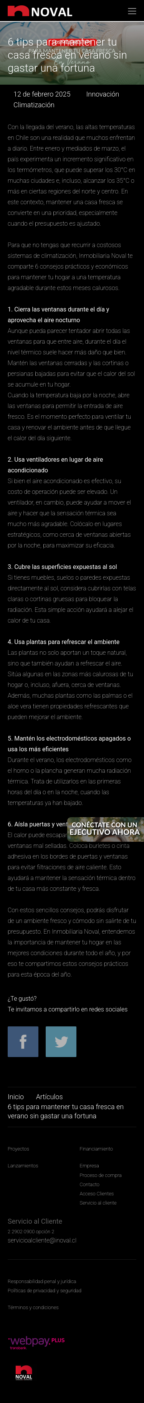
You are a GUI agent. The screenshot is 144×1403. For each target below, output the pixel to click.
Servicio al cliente (98, 1203)
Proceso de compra (101, 1175)
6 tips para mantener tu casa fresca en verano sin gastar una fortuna (66, 1111)
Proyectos (18, 1149)
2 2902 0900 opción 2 (31, 1231)
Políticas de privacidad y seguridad (44, 1290)
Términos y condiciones (33, 1307)
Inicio (16, 1097)
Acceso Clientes (97, 1193)
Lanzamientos (23, 1166)
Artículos (49, 1097)
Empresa (89, 1166)
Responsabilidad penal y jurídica (42, 1281)
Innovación (102, 94)
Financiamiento (96, 1149)
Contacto (89, 1184)
